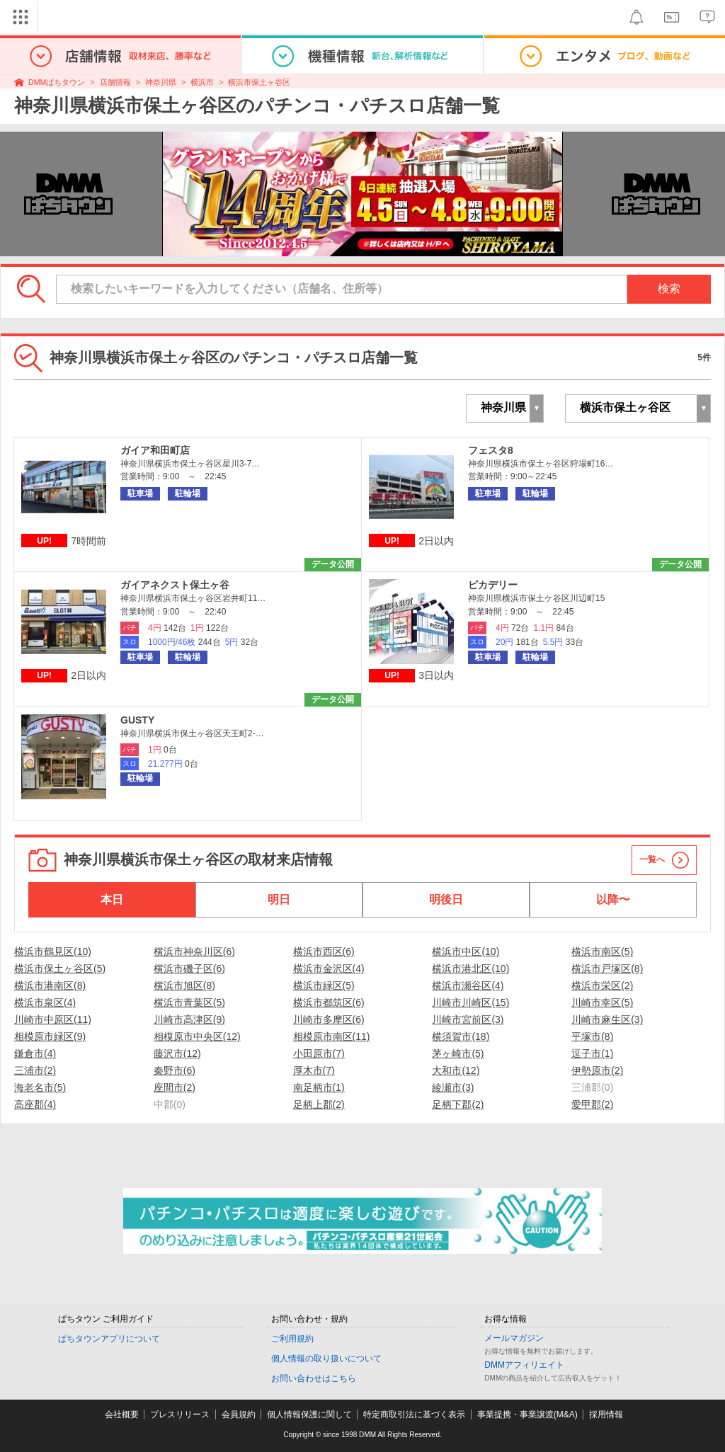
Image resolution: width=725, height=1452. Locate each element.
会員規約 (239, 1414)
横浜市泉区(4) (45, 1002)
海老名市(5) (40, 1087)
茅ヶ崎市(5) (458, 1053)
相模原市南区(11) (331, 1036)
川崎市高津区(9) (189, 1019)
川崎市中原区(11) (52, 1019)
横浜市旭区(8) (184, 985)
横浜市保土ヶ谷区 (259, 82)
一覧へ (652, 859)
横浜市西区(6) (324, 951)
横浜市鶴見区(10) (52, 951)
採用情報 (606, 1414)
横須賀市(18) (460, 1036)
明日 (279, 899)
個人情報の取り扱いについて (326, 1359)
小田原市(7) (319, 1053)
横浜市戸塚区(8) (607, 968)
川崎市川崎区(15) (470, 1002)
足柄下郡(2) (458, 1104)
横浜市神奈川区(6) (194, 951)
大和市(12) (455, 1070)
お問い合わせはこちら (313, 1378)
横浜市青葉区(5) (189, 1002)
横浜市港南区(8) (50, 985)
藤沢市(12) (177, 1053)
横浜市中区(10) (465, 951)
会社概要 (122, 1414)
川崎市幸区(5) (602, 1002)
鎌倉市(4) (35, 1053)
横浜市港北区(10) (470, 968)
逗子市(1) (592, 1053)
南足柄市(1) (319, 1087)
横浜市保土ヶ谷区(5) (59, 968)
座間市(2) (174, 1087)
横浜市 (202, 82)
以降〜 (613, 899)
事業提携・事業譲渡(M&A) (527, 1414)
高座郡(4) (35, 1104)
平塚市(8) (592, 1036)
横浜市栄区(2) (602, 985)
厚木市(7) (314, 1070)
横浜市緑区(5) (324, 985)
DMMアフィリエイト (524, 1365)
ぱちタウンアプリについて (109, 1339)
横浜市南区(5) (602, 951)
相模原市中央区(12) (197, 1036)
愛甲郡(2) (592, 1104)
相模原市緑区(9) (50, 1036)
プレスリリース (180, 1414)
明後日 (446, 899)
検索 (669, 288)
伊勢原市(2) (597, 1070)
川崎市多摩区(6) (329, 1019)
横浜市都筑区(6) (329, 1002)
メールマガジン (514, 1338)
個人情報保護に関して (309, 1414)
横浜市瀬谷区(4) (467, 985)
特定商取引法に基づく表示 (414, 1414)
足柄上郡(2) (319, 1104)
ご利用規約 (292, 1339)
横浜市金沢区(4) (329, 968)
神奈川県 (160, 82)
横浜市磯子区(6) (189, 968)
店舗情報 (115, 82)
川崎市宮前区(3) (467, 1019)
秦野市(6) (174, 1070)
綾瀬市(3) (453, 1087)
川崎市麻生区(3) (607, 1019)
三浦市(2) (35, 1070)
